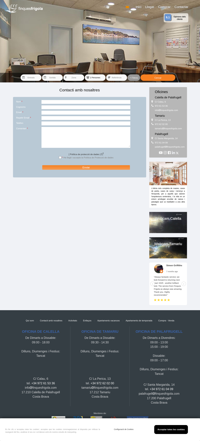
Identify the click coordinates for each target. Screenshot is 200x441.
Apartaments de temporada (139, 320)
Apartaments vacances (108, 320)
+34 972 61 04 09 (161, 389)
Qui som (30, 320)
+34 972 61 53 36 (43, 383)
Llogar (149, 7)
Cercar (158, 78)
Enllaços (87, 320)
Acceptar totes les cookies (171, 429)
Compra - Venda (166, 320)
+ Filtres (134, 78)
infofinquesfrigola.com (166, 110)
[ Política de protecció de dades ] (86, 154)
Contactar (181, 7)
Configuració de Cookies (124, 429)
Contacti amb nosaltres (51, 320)
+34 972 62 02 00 (102, 383)
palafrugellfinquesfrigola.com (170, 147)
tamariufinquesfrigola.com (168, 128)
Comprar (164, 7)
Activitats (72, 320)
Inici (138, 7)
